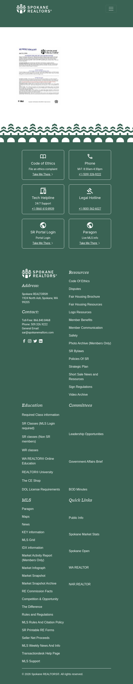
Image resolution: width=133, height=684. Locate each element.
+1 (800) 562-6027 (90, 208)
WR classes (30, 450)
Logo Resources (80, 312)
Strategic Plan (78, 366)
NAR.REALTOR (80, 584)
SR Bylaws (76, 351)
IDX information (32, 547)
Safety (73, 335)
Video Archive (78, 394)
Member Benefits (80, 320)
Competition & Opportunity (40, 599)
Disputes (75, 289)
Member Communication (86, 327)
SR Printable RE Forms (38, 630)
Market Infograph (33, 568)
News (26, 524)
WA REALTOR (79, 567)
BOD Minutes (78, 489)
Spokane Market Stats (84, 534)
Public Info (76, 517)
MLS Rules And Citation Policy (43, 622)
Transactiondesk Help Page (41, 653)
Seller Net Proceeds (35, 638)
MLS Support (31, 661)
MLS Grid (28, 540)
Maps (25, 516)
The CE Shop (31, 480)
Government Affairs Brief (86, 461)
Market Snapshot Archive (39, 583)
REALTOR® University (37, 472)
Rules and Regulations (37, 614)
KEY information (33, 532)
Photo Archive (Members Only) (90, 343)
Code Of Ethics (79, 281)
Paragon (28, 508)
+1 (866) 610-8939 (43, 208)
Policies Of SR (79, 358)
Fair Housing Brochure (84, 296)
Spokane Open (79, 551)
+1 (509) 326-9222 (90, 174)
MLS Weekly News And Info (41, 645)
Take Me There (43, 174)
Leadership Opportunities (86, 434)
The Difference (32, 606)
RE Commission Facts (37, 591)
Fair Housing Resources (85, 304)
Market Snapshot (33, 575)
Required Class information (40, 414)
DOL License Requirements (41, 489)
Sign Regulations (80, 386)
